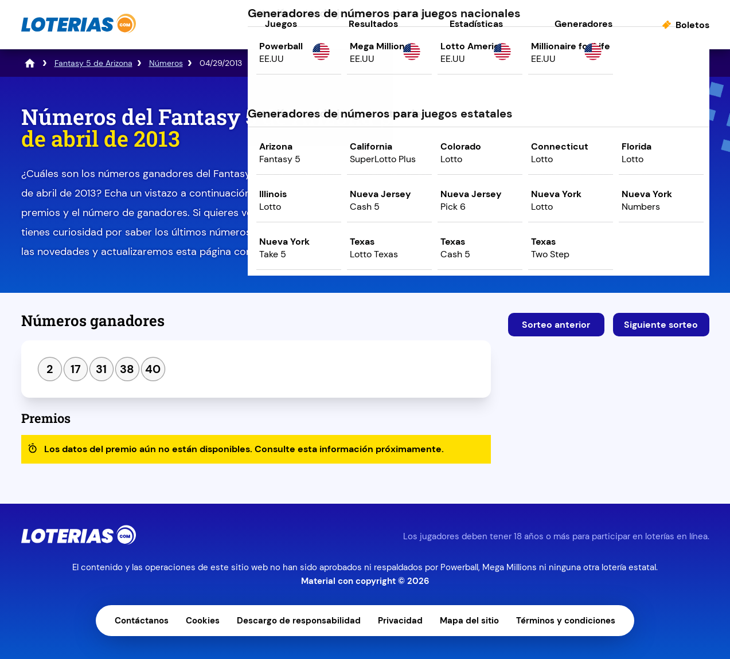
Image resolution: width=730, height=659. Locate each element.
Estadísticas (476, 24)
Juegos (281, 24)
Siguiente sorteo (661, 325)
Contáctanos (142, 620)
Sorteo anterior (556, 325)
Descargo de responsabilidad (299, 620)
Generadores (583, 24)
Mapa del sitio (469, 620)
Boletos (692, 25)
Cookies (203, 620)
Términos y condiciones (565, 620)
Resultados (373, 24)
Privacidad (400, 620)
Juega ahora (608, 204)
